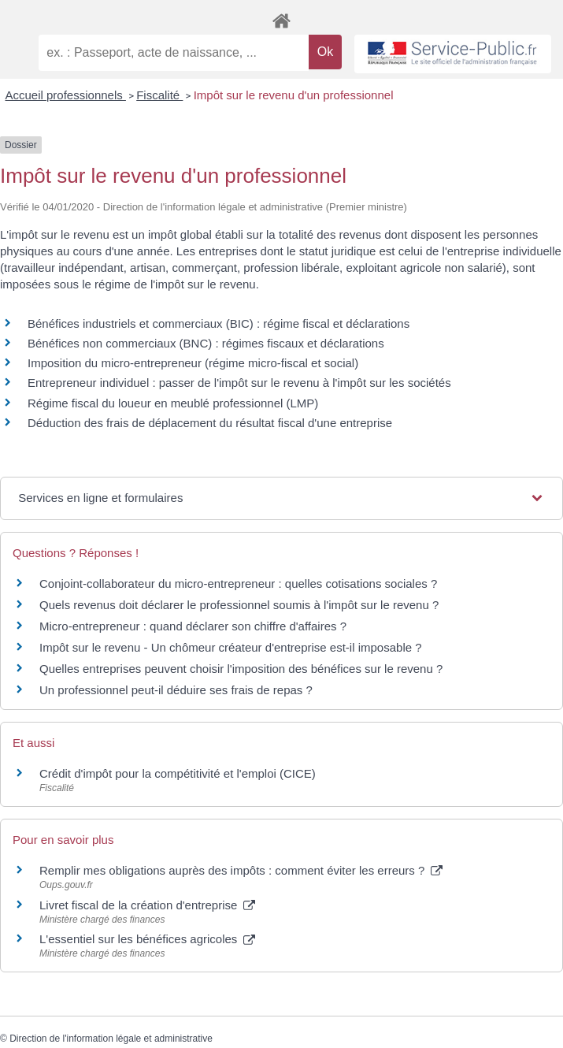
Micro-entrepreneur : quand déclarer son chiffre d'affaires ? (192, 626)
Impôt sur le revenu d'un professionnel (294, 95)
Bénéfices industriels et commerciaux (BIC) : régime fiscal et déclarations (218, 323)
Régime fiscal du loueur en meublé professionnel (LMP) (173, 403)
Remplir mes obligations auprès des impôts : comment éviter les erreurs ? (241, 870)
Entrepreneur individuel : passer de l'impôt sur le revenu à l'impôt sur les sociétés (239, 382)
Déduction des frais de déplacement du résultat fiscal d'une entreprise (210, 422)
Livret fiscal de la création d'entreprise (147, 905)
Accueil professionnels (66, 95)
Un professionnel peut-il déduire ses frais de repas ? (176, 690)
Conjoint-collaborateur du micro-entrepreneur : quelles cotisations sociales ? (238, 583)
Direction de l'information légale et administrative (111, 1038)
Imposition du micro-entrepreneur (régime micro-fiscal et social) (193, 363)
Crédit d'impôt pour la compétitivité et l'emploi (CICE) (177, 773)
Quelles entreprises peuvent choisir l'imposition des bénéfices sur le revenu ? (241, 668)
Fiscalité (159, 95)
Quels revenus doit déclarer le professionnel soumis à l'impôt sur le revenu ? (239, 604)
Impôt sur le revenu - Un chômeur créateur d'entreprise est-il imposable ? (230, 647)
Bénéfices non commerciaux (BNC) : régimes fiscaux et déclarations (206, 343)
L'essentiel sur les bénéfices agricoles (147, 939)
